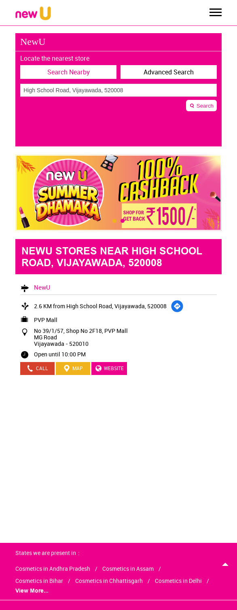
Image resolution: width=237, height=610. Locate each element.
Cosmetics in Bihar (39, 581)
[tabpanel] (118, 193)
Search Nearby (68, 72)
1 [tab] (114, 221)
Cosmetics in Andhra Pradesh (52, 569)
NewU (42, 287)
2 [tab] (123, 221)
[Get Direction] (177, 306)
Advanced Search (169, 72)
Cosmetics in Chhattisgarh (109, 581)
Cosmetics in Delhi (178, 581)
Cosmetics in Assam (128, 569)
